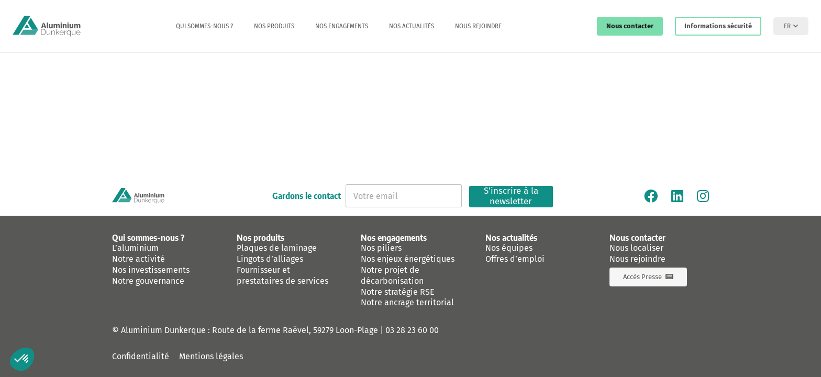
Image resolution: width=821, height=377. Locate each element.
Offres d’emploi (515, 259)
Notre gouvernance (148, 281)
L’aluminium (135, 248)
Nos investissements (151, 270)
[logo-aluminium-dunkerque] (47, 26)
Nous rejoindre (637, 259)
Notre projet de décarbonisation (392, 275)
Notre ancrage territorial (407, 302)
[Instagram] (703, 196)
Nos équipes (508, 248)
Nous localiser (636, 248)
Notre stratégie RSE (398, 292)
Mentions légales (211, 356)
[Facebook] (651, 196)
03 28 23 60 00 (412, 330)
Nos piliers (381, 248)
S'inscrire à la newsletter (511, 196)
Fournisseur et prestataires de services (282, 275)
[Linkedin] (677, 196)
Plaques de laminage (277, 248)
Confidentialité (140, 356)
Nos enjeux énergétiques (407, 259)
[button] (791, 26)
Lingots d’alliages (270, 259)
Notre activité (138, 259)
